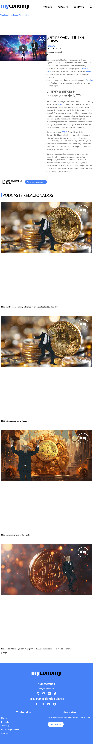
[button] (91, 7)
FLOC (60, 104)
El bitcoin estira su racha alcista (14, 421)
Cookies (4, 733)
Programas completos (36, 182)
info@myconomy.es (47, 688)
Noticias (47, 7)
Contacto (79, 7)
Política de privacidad (10, 729)
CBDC (64, 132)
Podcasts (63, 7)
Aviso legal (5, 726)
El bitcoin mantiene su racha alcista (15, 535)
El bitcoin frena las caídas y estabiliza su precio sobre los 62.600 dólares (30, 307)
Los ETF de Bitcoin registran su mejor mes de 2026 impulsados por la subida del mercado (37, 649)
